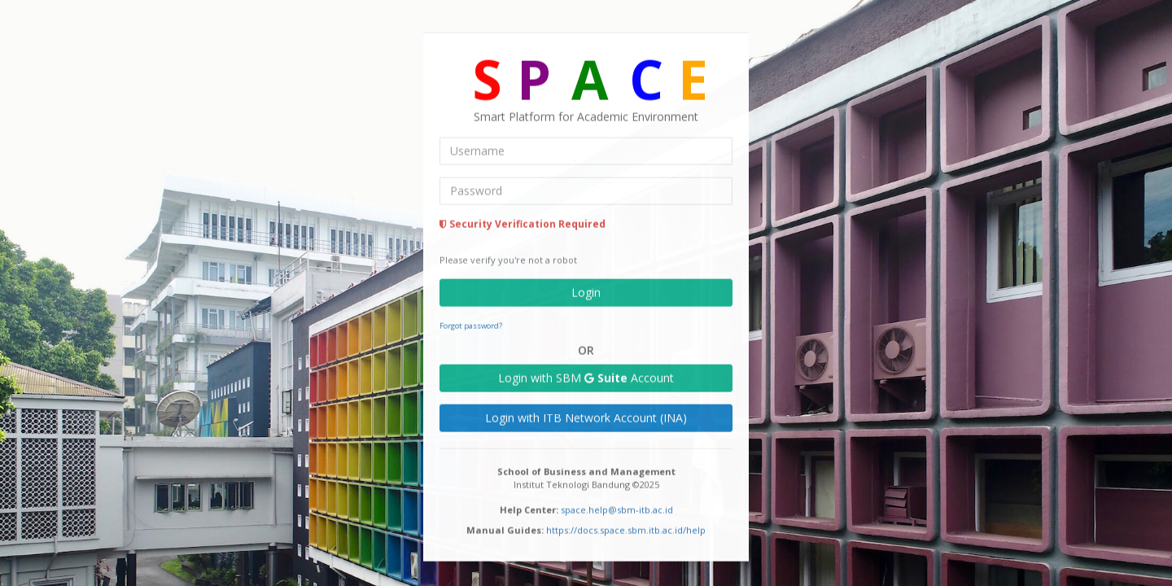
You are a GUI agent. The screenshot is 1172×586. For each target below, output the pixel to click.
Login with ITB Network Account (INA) (586, 416)
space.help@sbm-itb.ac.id (617, 508)
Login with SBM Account (586, 376)
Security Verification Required (523, 223)
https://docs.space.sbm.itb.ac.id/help (626, 529)
